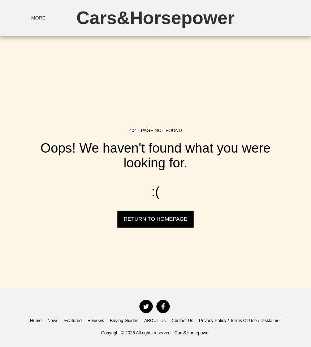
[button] (259, 18)
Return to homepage (155, 219)
